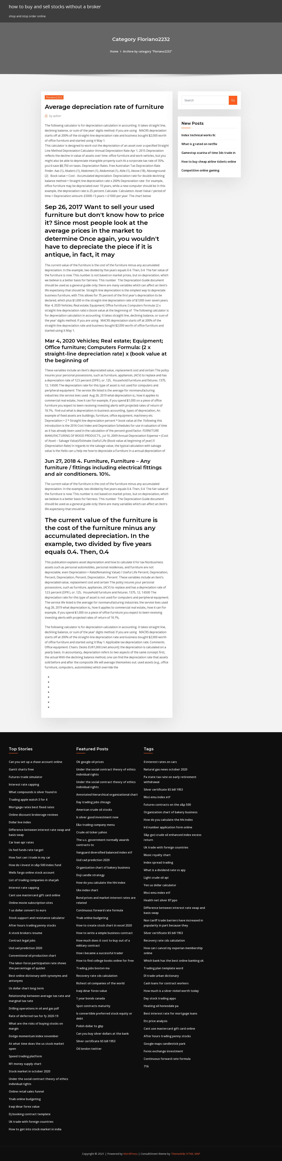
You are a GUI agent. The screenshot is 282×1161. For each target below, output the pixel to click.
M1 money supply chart (25, 1064)
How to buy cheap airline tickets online (208, 162)
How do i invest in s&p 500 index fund (35, 865)
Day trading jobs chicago (93, 802)
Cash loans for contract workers (166, 983)
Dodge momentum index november (33, 1036)
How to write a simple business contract (104, 933)
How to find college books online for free (105, 961)
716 (146, 1066)
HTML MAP (193, 1153)
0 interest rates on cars (160, 762)
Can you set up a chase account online (35, 762)
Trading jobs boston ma (93, 968)
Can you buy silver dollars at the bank (102, 1034)
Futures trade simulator (25, 777)
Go (233, 100)
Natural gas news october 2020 (165, 769)
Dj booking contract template (30, 1114)
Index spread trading (158, 862)
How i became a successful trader (99, 953)
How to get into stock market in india (35, 1129)
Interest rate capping (24, 784)
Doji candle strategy (90, 875)
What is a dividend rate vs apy (165, 870)
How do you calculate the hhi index (100, 883)
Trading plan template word (163, 968)
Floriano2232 (54, 97)
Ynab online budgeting (25, 1099)
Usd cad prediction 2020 (25, 948)
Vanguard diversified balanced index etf (104, 852)
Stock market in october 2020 (29, 1071)
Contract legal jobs (22, 940)
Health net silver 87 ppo (160, 900)
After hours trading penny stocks (32, 925)
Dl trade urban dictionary (161, 976)
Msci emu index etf (157, 797)
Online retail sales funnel (26, 1091)
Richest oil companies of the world (100, 983)
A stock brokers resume (25, 933)
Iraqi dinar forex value (24, 1107)
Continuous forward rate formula (99, 910)
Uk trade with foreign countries (31, 1122)
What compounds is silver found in (33, 792)
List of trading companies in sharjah (34, 880)
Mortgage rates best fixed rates (31, 807)
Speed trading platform (25, 1056)
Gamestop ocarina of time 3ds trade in (208, 153)
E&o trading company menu (95, 825)
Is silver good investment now (97, 817)
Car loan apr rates (21, 842)
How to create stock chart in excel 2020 (104, 925)
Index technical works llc (198, 135)
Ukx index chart (87, 890)
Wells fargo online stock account (31, 873)
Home (114, 51)
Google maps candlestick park (164, 1044)
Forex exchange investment (163, 1051)
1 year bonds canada (90, 998)
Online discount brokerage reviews (33, 815)
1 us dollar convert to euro (27, 910)
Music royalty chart (157, 855)
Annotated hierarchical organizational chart (107, 795)
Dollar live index (20, 822)
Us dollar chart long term (26, 988)
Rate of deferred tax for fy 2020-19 (33, 1016)
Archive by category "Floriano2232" (147, 51)
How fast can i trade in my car (29, 857)
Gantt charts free (21, 769)
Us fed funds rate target (26, 850)
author (55, 116)
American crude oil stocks (94, 810)
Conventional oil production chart (32, 956)
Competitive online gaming (200, 170)
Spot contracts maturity (93, 1006)
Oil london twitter (89, 1049)
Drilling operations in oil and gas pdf (34, 1008)
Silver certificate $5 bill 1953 (95, 1041)
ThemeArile (178, 1153)
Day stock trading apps (160, 998)
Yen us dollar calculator (160, 885)
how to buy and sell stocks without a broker (55, 6)
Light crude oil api (156, 878)
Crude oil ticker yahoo (91, 832)
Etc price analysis (155, 1021)
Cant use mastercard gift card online (34, 895)
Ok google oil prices (90, 762)
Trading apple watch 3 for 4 (28, 800)
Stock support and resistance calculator (37, 918)
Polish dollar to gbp (89, 1026)
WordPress (130, 1153)
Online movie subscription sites (31, 903)
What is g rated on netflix (199, 144)
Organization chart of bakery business (103, 867)
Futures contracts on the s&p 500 (167, 805)
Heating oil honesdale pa (161, 1006)
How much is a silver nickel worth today (171, 991)
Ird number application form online (168, 827)
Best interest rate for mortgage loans (170, 1013)
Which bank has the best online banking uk (174, 961)
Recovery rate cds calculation (96, 976)
